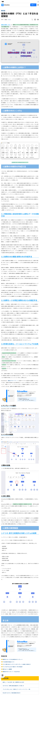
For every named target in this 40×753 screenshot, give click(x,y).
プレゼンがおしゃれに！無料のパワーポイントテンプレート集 (16, 689)
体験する (33, 5)
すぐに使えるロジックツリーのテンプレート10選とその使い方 (16, 664)
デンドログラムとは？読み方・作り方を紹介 (13, 666)
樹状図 (3, 11)
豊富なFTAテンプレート (13, 380)
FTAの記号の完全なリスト (8, 662)
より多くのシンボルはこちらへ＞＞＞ (20, 162)
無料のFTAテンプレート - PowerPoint (11, 671)
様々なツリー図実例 (7, 669)
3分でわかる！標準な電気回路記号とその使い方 (13, 685)
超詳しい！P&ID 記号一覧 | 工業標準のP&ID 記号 (13, 682)
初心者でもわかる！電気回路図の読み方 (11, 693)
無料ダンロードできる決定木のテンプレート (12, 659)
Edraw (9, 19)
